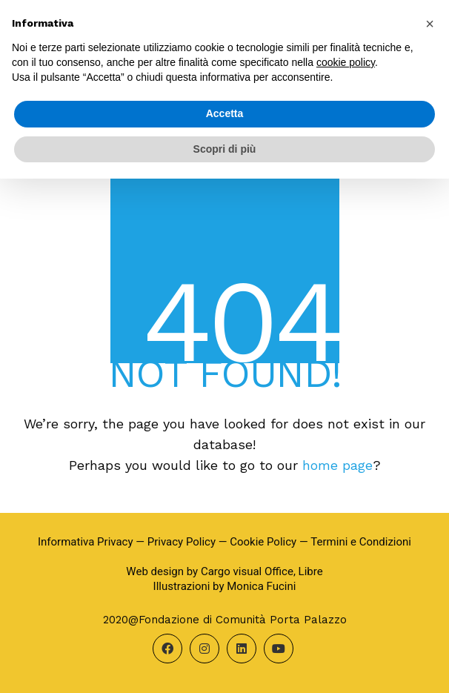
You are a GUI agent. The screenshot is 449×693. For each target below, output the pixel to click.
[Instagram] (204, 648)
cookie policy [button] (345, 62)
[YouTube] (278, 648)
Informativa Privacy (85, 541)
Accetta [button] (225, 113)
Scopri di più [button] (224, 149)
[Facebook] (167, 648)
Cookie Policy (263, 541)
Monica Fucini (261, 586)
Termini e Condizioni (360, 541)
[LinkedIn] (241, 648)
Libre (311, 571)
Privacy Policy (181, 541)
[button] (430, 24)
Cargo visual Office (247, 571)
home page (337, 465)
